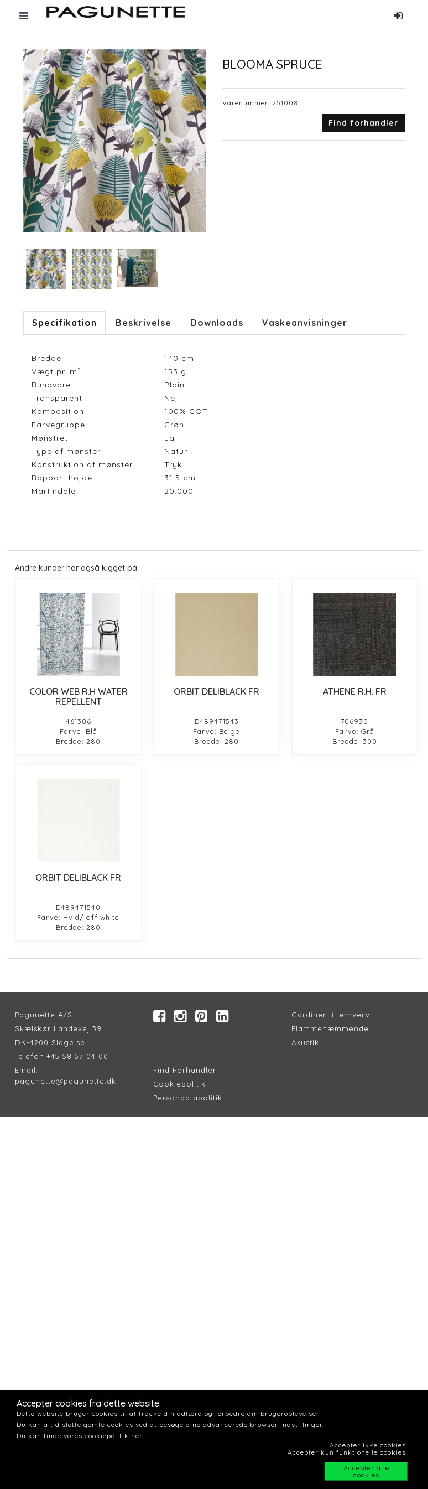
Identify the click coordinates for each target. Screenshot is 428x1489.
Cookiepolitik (179, 1083)
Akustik (305, 1042)
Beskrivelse (143, 322)
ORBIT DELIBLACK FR (216, 691)
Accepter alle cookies (366, 1471)
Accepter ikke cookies (368, 1445)
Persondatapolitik (187, 1097)
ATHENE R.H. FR (355, 691)
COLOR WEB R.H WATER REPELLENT (78, 696)
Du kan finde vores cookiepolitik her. (80, 1435)
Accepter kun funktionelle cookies (347, 1452)
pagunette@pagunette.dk (65, 1081)
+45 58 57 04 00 (77, 1056)
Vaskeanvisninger (304, 322)
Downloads (216, 322)
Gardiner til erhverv (330, 1014)
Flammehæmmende (330, 1028)
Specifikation (64, 322)
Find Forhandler (184, 1070)
